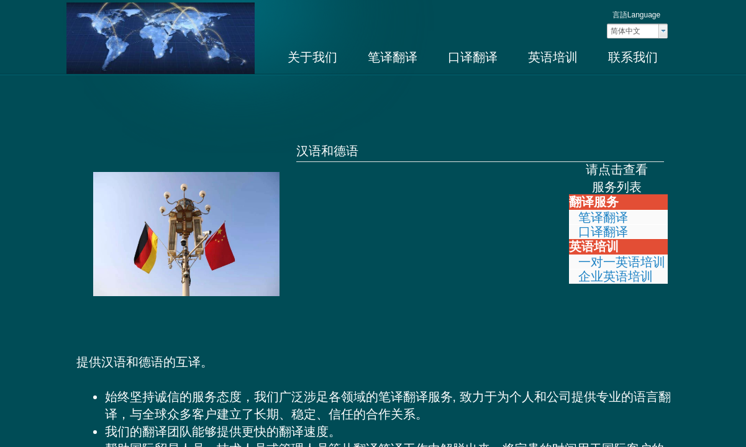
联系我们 (633, 57)
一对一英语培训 (621, 262)
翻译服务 (594, 202)
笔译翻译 (392, 57)
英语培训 (553, 57)
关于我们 (312, 57)
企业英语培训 (615, 276)
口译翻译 (473, 57)
